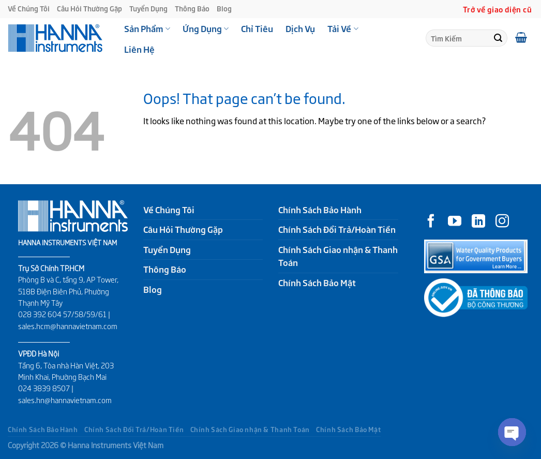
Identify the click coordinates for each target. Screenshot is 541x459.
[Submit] (498, 38)
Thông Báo (192, 8)
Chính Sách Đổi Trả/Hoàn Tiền (337, 229)
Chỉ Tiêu (257, 28)
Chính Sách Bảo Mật (317, 282)
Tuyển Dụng (148, 8)
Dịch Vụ (300, 28)
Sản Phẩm (147, 28)
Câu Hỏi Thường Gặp (89, 8)
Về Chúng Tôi (29, 8)
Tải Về (342, 28)
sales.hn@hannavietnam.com (65, 400)
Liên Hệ (139, 49)
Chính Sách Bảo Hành (320, 209)
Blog (224, 8)
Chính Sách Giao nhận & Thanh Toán (338, 256)
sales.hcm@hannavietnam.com (67, 326)
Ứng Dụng (206, 28)
